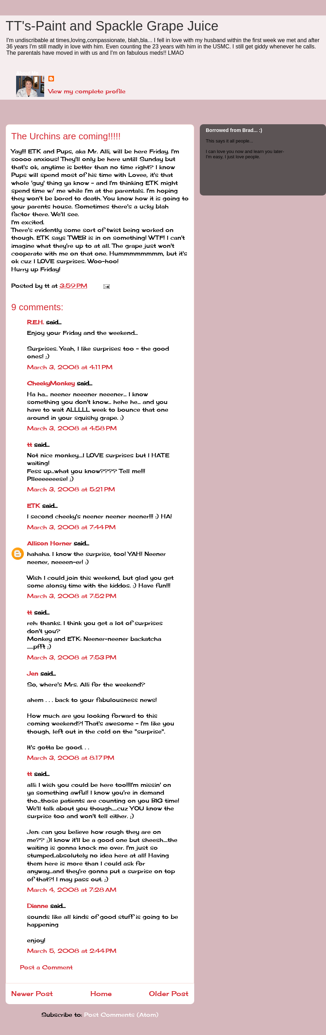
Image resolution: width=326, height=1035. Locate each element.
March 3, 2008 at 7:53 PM (71, 657)
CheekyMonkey (51, 383)
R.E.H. (35, 322)
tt (29, 444)
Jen (32, 673)
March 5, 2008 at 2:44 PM (71, 950)
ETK (33, 505)
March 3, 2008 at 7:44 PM (71, 527)
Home (101, 993)
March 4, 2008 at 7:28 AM (71, 889)
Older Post (169, 993)
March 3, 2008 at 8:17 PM (70, 757)
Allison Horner (49, 543)
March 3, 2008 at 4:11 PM (70, 367)
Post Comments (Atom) (121, 1014)
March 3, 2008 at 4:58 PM (72, 428)
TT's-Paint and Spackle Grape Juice (112, 26)
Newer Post (32, 993)
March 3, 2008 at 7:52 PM (71, 595)
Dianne (37, 905)
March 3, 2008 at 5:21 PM (71, 489)
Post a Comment (46, 967)
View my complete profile (86, 91)
